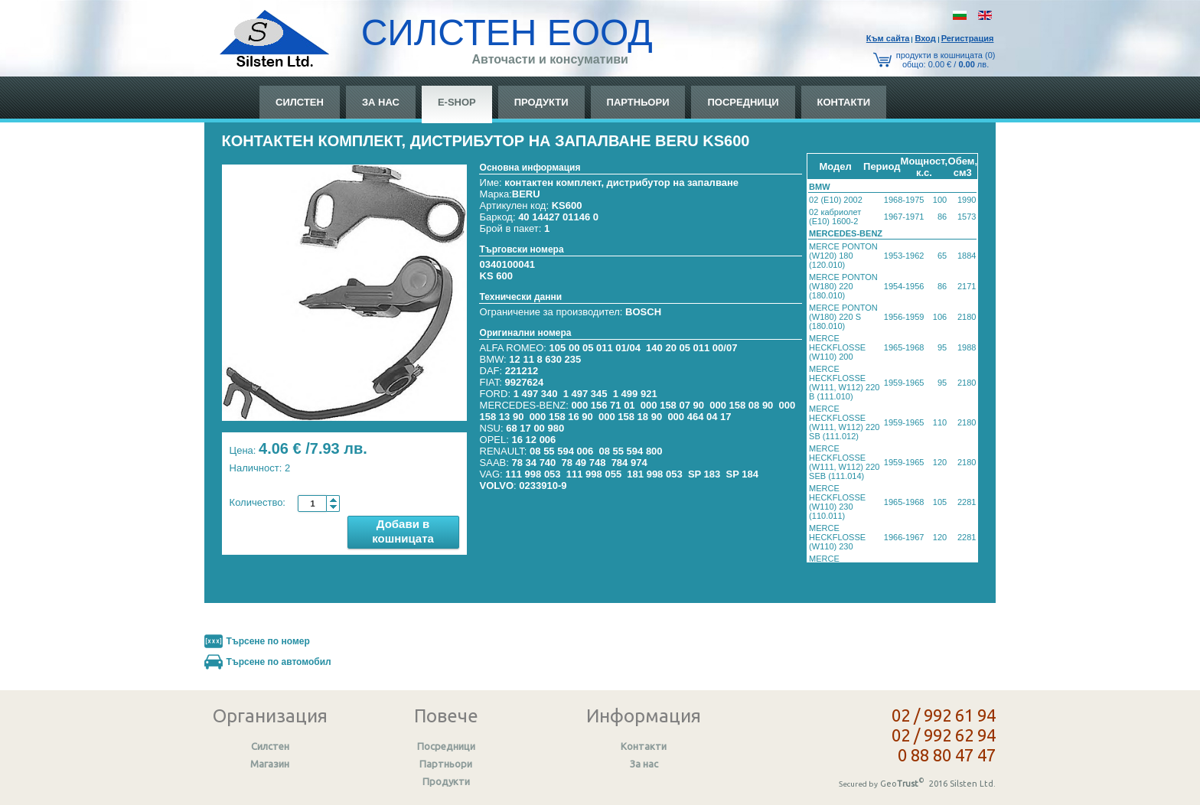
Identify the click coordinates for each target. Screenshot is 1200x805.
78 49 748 (584, 462)
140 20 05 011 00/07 (691, 348)
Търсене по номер (268, 641)
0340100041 (507, 264)
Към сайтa (888, 38)
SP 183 (704, 474)
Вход (925, 38)
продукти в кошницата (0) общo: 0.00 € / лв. (946, 60)
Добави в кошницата (403, 531)
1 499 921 (635, 393)
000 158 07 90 (672, 405)
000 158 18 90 (630, 416)
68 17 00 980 (535, 428)
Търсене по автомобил (279, 662)
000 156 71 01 (602, 405)
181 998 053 (654, 474)
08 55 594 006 (561, 451)
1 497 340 (536, 393)
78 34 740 (533, 462)
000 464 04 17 (699, 416)
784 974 (629, 462)
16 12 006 (533, 439)
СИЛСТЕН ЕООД (507, 32)
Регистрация (967, 38)
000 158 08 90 (741, 405)
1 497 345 (585, 393)
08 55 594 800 (630, 451)
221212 (521, 370)
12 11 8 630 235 (545, 359)
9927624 (524, 382)
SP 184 (742, 474)
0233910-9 (542, 485)
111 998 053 (532, 474)
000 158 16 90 (561, 416)
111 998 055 (593, 474)
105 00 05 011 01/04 (595, 348)
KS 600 (496, 276)
